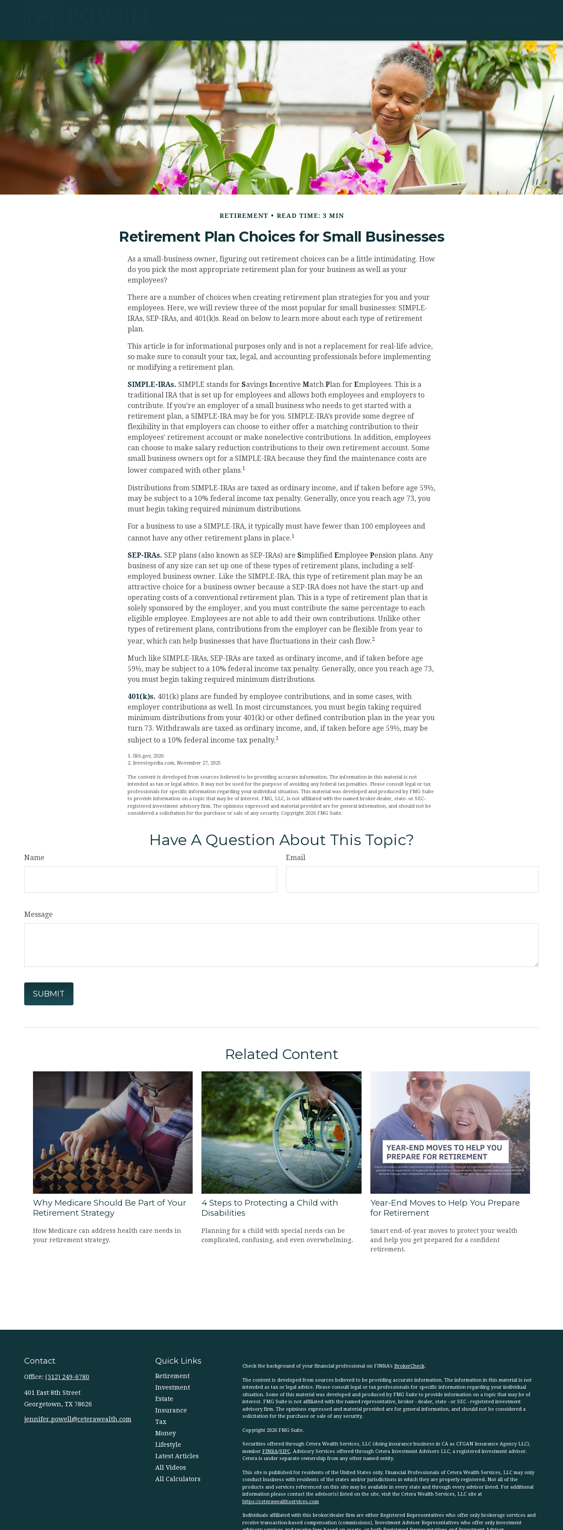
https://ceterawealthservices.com (280, 1501)
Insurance (171, 1410)
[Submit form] (48, 993)
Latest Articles (177, 1456)
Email (295, 857)
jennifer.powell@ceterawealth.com (78, 1419)
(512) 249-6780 (67, 1376)
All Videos (170, 1467)
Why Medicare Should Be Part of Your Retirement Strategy (109, 1208)
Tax (160, 1421)
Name (34, 857)
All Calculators (178, 1478)
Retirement (172, 1375)
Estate (164, 1398)
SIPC (284, 1451)
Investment (172, 1387)
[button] (244, 20)
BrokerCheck (409, 1366)
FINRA (270, 1451)
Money (165, 1433)
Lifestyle (168, 1444)
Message (38, 914)
